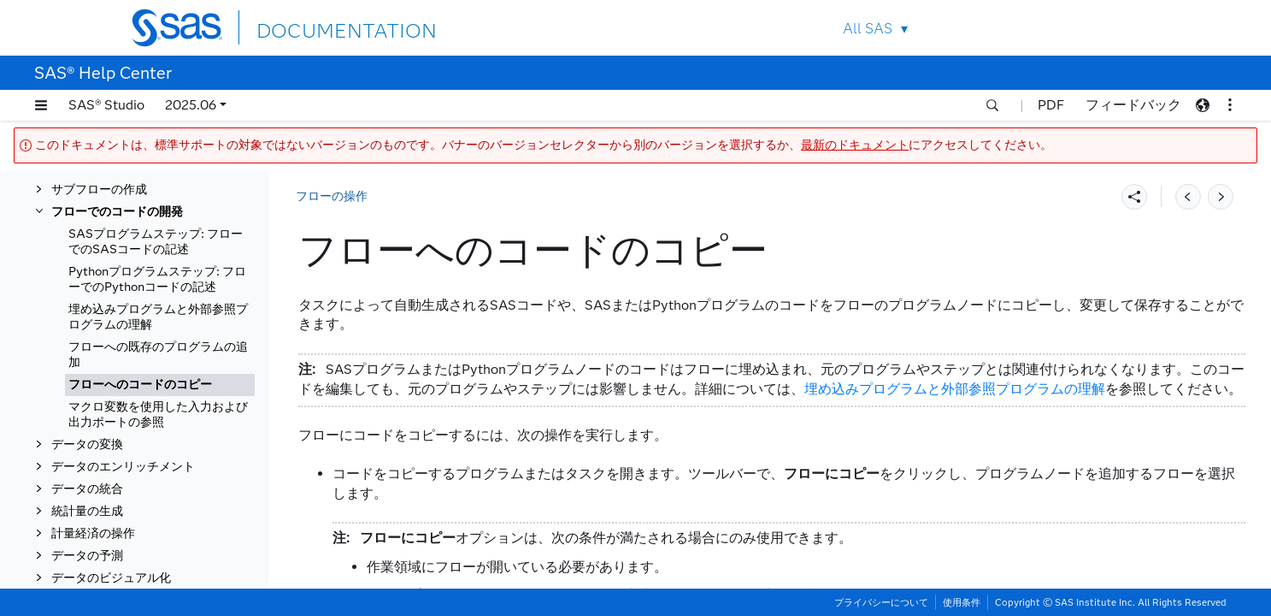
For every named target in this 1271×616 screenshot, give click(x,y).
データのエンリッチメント (123, 466)
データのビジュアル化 (111, 578)
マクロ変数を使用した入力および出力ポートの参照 (158, 414)
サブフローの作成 (99, 189)
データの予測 (87, 555)
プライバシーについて (881, 602)
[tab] (160, 385)
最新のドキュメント (855, 145)
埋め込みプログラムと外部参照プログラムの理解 (158, 317)
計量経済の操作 (93, 533)
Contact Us (1064, 27)
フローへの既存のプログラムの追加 (158, 355)
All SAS (867, 29)
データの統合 (87, 489)
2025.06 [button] (190, 105)
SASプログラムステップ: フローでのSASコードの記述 (155, 242)
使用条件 (961, 602)
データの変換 (87, 444)
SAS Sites (1104, 27)
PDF (1051, 105)
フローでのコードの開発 (117, 211)
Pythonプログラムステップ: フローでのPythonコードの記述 (157, 279)
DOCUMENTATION (318, 27)
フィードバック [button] (1133, 105)
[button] (41, 105)
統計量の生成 (87, 511)
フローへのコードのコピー (140, 384)
